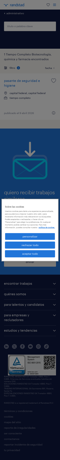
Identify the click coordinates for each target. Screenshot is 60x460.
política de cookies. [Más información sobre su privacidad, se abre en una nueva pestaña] (47, 227)
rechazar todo (30, 245)
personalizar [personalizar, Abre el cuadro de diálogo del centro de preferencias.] (30, 236)
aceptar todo (30, 253)
